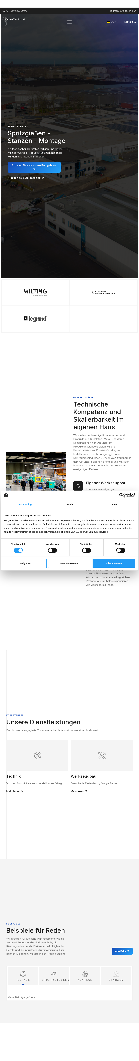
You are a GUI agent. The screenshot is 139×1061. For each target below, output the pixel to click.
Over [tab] (115, 504)
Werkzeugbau (83, 776)
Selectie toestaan (69, 563)
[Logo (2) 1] (15, 22)
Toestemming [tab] (24, 504)
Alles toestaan (114, 563)
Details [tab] (69, 504)
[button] (69, 22)
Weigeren (25, 563)
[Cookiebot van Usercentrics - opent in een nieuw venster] (121, 495)
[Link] (37, 755)
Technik (13, 776)
